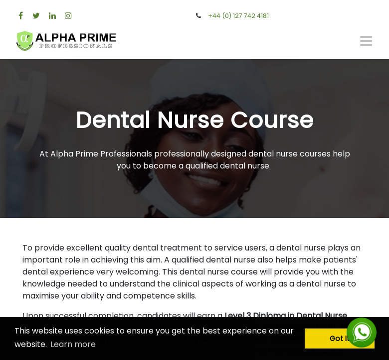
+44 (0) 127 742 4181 (238, 16)
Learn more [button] (73, 344)
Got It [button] (340, 339)
